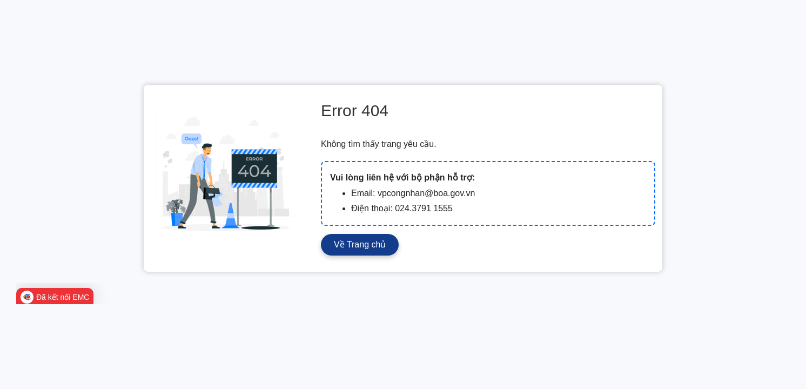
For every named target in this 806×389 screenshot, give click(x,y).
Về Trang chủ (360, 244)
